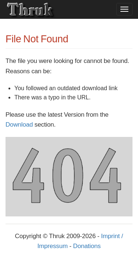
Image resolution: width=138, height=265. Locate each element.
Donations (87, 246)
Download (19, 124)
